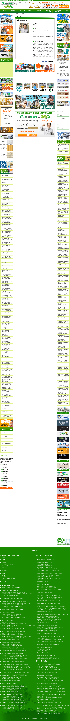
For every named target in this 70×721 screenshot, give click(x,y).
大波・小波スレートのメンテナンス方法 (6, 416)
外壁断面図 (4, 408)
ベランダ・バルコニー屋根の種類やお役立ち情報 (7, 370)
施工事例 (13, 10)
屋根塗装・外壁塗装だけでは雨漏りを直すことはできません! (13, 609)
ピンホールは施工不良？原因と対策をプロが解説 (6, 257)
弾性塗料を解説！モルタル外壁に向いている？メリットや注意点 (13, 705)
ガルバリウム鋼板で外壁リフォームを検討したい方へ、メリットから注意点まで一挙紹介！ (18, 625)
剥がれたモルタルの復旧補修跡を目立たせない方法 (7, 253)
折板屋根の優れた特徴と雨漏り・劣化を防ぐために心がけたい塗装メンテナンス (51, 606)
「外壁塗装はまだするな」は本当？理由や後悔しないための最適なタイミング (16, 603)
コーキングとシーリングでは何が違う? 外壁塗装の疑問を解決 (13, 656)
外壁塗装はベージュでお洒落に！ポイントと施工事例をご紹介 (13, 700)
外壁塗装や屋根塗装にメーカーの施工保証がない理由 (63, 251)
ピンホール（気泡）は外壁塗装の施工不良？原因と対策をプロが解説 (14, 637)
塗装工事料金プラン (48, 11)
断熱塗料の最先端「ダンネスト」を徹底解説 (63, 336)
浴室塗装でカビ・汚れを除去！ (6, 356)
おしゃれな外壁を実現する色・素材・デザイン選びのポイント (13, 692)
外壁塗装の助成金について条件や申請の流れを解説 (46, 598)
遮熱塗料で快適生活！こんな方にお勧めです (45, 675)
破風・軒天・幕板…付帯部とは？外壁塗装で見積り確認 (47, 616)
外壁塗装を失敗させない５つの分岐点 (63, 174)
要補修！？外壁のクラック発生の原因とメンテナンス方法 (12, 634)
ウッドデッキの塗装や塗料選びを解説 (6, 352)
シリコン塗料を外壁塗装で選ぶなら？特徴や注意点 (7, 236)
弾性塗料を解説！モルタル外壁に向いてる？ (63, 386)
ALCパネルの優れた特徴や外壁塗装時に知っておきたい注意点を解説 (14, 658)
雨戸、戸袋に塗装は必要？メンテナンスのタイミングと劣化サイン (49, 642)
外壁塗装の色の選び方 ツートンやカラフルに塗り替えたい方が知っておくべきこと (17, 593)
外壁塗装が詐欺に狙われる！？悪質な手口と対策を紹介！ (12, 645)
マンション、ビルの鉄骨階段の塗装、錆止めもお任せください (48, 633)
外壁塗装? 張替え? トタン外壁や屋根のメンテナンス (46, 605)
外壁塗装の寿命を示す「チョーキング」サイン (6, 246)
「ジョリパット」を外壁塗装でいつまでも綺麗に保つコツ (12, 663)
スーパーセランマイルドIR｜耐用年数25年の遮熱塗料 (47, 667)
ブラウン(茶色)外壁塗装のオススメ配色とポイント (63, 379)
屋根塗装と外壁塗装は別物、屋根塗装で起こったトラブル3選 (13, 648)
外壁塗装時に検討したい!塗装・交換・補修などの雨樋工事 (48, 625)
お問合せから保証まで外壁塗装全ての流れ (45, 562)
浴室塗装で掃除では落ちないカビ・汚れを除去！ (46, 638)
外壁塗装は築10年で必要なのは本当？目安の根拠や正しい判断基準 (14, 601)
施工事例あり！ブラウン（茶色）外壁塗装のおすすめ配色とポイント (14, 702)
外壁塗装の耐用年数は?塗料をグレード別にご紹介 (7, 218)
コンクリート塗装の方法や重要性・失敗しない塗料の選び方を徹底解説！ (50, 641)
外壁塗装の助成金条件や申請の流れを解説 (63, 170)
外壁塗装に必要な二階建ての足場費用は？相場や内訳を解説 (48, 658)
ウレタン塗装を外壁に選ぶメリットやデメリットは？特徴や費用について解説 (51, 691)
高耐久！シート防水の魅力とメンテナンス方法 (6, 384)
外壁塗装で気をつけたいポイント (6, 271)
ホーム (4, 10)
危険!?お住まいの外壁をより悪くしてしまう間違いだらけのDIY (13, 617)
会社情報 (3, 573)
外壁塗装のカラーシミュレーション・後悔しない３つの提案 (13, 596)
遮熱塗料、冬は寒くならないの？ (43, 696)
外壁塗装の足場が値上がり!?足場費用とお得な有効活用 (47, 657)
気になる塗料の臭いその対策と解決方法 (62, 205)
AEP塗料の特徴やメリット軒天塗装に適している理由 (63, 403)
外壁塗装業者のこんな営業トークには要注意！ (63, 269)
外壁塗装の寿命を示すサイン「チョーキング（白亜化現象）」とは (14, 633)
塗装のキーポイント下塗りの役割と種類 (62, 237)
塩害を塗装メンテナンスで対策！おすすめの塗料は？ (11, 678)
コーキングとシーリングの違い (7, 398)
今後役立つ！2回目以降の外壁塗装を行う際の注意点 (46, 590)
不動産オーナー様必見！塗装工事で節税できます (63, 255)
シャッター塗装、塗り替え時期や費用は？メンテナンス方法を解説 (49, 639)
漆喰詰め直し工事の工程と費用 (62, 301)
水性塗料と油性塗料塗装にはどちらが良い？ (63, 290)
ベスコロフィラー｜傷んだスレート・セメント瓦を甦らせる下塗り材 (49, 669)
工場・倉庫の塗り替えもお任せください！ (63, 145)
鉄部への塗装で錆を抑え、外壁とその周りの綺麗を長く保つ (48, 631)
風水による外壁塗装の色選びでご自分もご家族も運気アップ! (13, 598)
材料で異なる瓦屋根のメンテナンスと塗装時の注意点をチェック (49, 612)
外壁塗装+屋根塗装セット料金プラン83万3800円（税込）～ (48, 568)
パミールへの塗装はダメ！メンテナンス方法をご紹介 (63, 329)
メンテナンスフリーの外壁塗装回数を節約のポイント (63, 219)
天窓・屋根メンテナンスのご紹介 (6, 292)
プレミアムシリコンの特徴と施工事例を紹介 (62, 393)
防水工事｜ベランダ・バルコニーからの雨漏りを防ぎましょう (48, 595)
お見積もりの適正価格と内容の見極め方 (63, 191)
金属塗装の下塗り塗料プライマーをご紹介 (62, 241)
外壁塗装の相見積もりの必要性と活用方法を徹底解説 (11, 644)
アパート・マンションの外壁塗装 (43, 652)
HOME (17, 13)
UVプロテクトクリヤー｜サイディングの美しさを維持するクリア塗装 (50, 680)
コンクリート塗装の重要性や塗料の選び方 (6, 363)
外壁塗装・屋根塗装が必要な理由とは (8, 612)
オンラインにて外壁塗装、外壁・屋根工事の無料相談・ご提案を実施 (49, 597)
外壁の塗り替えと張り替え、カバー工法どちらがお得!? (12, 618)
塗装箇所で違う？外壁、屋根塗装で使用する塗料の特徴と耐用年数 (49, 697)
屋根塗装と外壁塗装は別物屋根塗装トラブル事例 (7, 268)
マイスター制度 (4, 568)
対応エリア (4, 575)
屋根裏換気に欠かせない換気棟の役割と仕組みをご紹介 (12, 677)
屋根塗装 (7, 67)
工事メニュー (31, 10)
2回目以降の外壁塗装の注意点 (61, 230)
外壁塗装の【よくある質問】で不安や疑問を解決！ (11, 587)
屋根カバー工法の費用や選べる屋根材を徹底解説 (6, 211)
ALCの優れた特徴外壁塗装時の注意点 (6, 402)
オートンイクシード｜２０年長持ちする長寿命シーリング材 (48, 686)
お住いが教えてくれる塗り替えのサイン (6, 186)
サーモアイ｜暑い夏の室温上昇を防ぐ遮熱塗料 (45, 666)
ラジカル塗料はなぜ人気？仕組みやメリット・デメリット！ (13, 707)
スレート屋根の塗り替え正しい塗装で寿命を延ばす (7, 313)
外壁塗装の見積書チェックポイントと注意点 (63, 188)
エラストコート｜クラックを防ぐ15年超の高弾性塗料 (47, 678)
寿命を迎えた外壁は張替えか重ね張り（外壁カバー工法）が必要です (49, 589)
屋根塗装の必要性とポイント (42, 583)
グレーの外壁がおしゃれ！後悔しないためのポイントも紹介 (13, 696)
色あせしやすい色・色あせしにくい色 (63, 71)
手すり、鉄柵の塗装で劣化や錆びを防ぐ (6, 349)
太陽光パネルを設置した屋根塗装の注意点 (63, 322)
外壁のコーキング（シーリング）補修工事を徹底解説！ (47, 601)
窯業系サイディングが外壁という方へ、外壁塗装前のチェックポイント (50, 711)
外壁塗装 (7, 63)
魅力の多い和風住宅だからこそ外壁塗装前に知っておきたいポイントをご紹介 (51, 609)
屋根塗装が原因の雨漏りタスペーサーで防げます (6, 317)
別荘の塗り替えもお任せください (63, 152)
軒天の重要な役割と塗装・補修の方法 (6, 285)
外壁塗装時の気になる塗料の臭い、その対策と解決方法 (12, 606)
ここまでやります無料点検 (57, 11)
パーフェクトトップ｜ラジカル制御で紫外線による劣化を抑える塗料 (49, 663)
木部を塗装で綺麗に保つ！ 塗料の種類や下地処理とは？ (12, 680)
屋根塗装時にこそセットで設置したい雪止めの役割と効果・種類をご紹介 (50, 627)
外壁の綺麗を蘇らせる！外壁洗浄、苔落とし (63, 315)
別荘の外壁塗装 (40, 653)
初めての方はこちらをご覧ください (43, 557)
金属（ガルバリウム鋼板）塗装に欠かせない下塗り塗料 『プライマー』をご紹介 (52, 708)
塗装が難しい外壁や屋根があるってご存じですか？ (63, 276)
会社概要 (65, 10)
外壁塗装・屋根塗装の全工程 (42, 564)
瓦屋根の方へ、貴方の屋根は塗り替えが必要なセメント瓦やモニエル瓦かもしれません (53, 614)
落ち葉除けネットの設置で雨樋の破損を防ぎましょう (47, 628)
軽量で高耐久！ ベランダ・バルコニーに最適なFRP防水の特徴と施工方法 (15, 672)
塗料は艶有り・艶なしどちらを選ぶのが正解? (62, 287)
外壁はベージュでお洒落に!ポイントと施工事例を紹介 (63, 375)
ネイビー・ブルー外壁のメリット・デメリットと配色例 (12, 694)
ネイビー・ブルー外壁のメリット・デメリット (63, 361)
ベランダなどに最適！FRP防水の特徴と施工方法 (7, 377)
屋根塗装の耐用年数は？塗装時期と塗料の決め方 (63, 354)
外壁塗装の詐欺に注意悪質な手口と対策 (62, 195)
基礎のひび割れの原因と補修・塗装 (61, 347)
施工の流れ (39, 10)
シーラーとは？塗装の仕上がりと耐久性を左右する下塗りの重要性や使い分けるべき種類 (53, 705)
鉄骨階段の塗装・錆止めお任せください (6, 345)
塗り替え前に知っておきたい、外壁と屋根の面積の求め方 (12, 659)
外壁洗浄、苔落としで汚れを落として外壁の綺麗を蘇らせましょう (49, 644)
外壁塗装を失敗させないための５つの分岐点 (10, 595)
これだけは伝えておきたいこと (7, 564)
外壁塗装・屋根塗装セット (7, 70)
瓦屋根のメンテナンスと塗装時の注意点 (6, 335)
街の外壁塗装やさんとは (6, 557)
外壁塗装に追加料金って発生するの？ (62, 177)
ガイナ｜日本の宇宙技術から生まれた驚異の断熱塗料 (47, 683)
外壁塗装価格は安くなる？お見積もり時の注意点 (7, 200)
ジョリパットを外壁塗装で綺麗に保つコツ (63, 304)
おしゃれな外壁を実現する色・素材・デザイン (63, 357)
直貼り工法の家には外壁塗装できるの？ (62, 283)
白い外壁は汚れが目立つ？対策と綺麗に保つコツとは (63, 371)
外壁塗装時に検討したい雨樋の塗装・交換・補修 (6, 299)
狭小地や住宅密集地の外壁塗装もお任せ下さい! (7, 321)
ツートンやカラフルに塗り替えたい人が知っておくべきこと (64, 75)
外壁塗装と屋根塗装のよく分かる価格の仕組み (45, 559)
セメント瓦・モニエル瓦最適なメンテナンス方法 (6, 338)
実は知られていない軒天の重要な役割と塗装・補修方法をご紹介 (49, 619)
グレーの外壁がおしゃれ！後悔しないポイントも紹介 (63, 364)
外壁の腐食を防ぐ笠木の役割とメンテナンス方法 (7, 296)
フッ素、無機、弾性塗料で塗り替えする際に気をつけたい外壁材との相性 (15, 664)
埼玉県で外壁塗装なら (6, 439)
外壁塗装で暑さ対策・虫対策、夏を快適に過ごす (46, 655)
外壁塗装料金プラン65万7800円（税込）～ (45, 565)
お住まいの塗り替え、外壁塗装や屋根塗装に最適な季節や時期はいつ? (14, 631)
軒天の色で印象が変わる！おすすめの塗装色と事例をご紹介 (48, 620)
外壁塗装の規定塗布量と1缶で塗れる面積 (63, 311)
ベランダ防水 (7, 74)
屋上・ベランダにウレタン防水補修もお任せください (7, 380)
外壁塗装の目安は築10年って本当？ (5, 190)
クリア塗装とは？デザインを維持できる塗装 (7, 239)
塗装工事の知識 (5, 175)
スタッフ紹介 (22, 13)
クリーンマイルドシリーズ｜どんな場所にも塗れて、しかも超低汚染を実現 (51, 685)
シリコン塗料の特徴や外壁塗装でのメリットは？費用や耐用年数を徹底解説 (51, 688)
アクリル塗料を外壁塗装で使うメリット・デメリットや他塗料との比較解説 (51, 689)
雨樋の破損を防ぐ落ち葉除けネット (5, 306)
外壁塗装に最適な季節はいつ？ (6, 225)
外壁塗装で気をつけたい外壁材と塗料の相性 (6, 412)
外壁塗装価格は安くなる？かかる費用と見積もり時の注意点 (48, 575)
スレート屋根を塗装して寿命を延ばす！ (44, 649)
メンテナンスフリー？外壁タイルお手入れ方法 (63, 294)
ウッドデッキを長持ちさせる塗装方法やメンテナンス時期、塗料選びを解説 (51, 636)
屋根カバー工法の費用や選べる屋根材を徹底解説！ (46, 587)
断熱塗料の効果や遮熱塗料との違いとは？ (63, 333)
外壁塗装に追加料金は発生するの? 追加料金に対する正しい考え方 (49, 600)
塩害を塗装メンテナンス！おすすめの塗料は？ (7, 391)
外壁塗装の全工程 (5, 193)
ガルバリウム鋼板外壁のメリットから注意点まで (63, 223)
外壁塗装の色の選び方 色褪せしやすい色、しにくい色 (11, 590)
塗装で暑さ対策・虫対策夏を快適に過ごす (6, 243)
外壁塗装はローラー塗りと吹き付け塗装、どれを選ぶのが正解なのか (14, 655)
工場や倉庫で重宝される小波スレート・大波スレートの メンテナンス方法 (15, 666)
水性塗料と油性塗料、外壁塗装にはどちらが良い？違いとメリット (49, 702)
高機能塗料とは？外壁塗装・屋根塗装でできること (7, 264)
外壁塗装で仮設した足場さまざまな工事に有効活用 (63, 258)
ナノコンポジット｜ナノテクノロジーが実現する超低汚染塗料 (48, 677)
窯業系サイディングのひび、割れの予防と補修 (63, 280)
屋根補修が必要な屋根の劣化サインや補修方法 (6, 310)
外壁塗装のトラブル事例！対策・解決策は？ (63, 350)
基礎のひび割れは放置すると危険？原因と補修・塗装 (11, 688)
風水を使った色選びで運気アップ (63, 63)
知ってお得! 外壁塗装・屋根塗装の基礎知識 (10, 611)
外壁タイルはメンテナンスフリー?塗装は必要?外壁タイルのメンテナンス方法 (51, 608)
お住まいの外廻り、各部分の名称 (8, 620)
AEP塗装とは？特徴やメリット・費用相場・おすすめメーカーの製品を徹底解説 (51, 694)
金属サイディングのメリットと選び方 (6, 324)
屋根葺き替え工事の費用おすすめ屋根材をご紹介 (6, 207)
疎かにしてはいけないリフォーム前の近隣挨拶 (63, 202)
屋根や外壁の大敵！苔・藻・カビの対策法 (62, 318)
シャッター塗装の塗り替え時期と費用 (6, 359)
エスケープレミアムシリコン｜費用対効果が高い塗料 (47, 672)
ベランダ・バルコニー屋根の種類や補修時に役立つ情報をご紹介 (13, 669)
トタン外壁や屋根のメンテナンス (6, 328)
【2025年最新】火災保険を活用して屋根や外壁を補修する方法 (48, 578)
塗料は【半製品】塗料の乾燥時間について (6, 395)
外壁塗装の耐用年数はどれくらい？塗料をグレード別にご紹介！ (13, 628)
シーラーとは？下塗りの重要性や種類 (62, 244)
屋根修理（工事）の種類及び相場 (6, 204)
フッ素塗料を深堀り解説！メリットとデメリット (63, 382)
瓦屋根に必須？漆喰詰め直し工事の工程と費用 (45, 611)
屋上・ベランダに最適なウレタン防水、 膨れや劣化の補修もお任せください (16, 674)
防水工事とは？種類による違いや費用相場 (7, 374)
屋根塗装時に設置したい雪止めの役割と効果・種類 (7, 303)
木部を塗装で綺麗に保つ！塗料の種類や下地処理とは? (63, 325)
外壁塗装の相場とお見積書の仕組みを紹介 (63, 184)
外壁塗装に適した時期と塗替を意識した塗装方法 (6, 222)
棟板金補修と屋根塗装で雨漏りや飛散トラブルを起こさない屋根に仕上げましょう (17, 667)
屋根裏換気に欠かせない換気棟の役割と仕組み (6, 388)
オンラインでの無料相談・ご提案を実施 (63, 163)
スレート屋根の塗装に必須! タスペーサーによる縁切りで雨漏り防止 (14, 650)
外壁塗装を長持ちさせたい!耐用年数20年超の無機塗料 (63, 248)
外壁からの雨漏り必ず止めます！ (43, 579)
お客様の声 (22, 10)
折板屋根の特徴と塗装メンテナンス (5, 331)
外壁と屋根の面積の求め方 (7, 405)
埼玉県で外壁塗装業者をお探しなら (8, 578)
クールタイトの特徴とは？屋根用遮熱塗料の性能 (63, 396)
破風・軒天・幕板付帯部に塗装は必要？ (6, 278)
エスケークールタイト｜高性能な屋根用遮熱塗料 (46, 674)
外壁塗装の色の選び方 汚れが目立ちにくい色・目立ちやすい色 (13, 592)
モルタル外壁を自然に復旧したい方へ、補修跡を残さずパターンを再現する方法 (16, 636)
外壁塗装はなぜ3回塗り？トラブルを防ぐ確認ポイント (12, 642)
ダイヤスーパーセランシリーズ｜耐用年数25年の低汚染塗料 (48, 670)
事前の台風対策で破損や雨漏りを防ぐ (62, 340)
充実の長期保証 (4, 570)
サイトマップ (4, 450)
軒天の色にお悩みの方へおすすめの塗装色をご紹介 (7, 289)
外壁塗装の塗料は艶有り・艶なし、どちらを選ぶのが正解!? (48, 700)
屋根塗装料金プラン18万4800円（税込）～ (45, 567)
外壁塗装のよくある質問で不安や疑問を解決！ (63, 166)
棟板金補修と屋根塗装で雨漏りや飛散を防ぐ (6, 366)
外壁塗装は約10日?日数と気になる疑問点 (62, 198)
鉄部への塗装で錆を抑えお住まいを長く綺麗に (6, 342)
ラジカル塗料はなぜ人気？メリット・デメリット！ (63, 400)
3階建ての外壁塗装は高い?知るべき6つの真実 (63, 209)
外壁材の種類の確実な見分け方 (61, 216)
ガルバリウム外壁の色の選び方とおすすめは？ (10, 626)
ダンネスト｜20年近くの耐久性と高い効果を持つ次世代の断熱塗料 (49, 681)
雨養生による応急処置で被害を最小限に (63, 343)
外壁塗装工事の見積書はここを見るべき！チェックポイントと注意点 (49, 573)
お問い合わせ (4, 447)
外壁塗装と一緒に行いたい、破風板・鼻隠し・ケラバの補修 (48, 617)
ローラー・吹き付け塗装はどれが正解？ (62, 308)
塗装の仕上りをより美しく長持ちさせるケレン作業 (7, 260)
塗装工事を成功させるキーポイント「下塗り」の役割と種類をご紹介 (49, 707)
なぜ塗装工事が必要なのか (7, 179)
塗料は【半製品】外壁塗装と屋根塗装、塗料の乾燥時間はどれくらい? (14, 653)
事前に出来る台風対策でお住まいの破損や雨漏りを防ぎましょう (13, 685)
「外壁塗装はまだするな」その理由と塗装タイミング (7, 197)
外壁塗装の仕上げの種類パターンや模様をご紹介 (63, 389)
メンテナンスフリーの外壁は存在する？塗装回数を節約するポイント (14, 623)
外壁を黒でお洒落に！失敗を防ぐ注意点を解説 (63, 368)
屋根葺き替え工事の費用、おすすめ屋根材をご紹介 (46, 586)
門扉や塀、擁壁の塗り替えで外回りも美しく (45, 592)
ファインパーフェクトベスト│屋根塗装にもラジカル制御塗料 (48, 664)
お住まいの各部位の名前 (6, 214)
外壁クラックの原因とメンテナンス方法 (6, 250)
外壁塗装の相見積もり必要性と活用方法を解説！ (63, 181)
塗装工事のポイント (6, 182)
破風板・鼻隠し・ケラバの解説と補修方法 (7, 282)
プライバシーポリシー (6, 443)
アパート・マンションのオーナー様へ (63, 149)
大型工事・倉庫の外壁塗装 (42, 650)
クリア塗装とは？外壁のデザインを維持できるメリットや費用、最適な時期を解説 (52, 692)
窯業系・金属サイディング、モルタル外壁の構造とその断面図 (13, 661)
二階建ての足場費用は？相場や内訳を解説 (63, 265)
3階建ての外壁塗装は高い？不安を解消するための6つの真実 (13, 607)
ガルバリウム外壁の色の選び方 (62, 227)
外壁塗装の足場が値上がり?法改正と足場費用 (63, 262)
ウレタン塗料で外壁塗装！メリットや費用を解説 (7, 232)
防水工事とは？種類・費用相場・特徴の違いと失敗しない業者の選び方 (15, 670)
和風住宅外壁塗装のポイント (62, 297)
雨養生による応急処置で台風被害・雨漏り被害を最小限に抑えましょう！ (15, 686)
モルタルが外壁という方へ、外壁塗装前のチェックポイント (48, 710)
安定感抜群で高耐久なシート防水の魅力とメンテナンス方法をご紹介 (14, 675)
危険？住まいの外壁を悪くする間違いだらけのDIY (63, 272)
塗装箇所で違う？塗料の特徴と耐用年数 (62, 234)
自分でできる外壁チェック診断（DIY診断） (10, 615)
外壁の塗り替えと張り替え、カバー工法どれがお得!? (63, 212)
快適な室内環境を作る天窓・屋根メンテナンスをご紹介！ (47, 622)
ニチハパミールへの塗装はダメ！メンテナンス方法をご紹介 (13, 681)
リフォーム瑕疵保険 (5, 565)
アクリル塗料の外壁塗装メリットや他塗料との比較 (7, 229)
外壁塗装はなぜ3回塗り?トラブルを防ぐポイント (7, 275)
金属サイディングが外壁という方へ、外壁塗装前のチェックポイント (49, 713)
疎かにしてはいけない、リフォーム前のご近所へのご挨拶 (12, 604)
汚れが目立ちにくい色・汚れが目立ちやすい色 (64, 67)
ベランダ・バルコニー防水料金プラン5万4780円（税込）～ (48, 570)
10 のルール (4, 567)
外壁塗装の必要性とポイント (42, 581)
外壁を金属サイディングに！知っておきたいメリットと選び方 (48, 603)
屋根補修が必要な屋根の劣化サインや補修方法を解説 (47, 630)
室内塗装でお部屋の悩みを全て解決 (43, 594)
